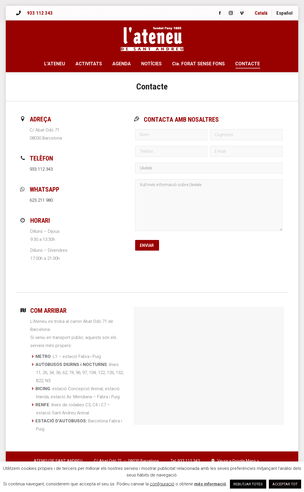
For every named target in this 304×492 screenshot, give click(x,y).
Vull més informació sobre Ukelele (208, 205)
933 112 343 (40, 13)
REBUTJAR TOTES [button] (248, 484)
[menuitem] (261, 13)
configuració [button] (162, 484)
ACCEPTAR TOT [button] (285, 484)
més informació (210, 484)
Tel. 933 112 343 (185, 461)
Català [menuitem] (261, 13)
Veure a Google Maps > (238, 461)
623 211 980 (41, 200)
